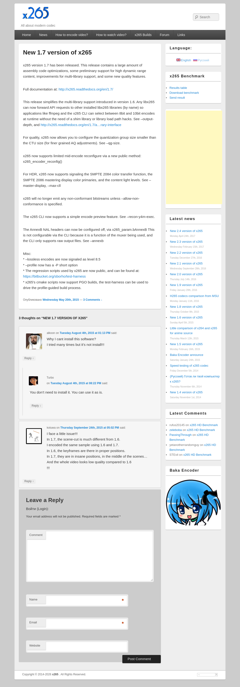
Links (181, 35)
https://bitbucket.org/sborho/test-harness (54, 276)
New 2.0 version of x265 (186, 274)
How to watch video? (111, 35)
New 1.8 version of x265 (186, 306)
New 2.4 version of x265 (186, 231)
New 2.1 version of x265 (186, 263)
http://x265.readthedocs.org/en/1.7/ (86, 89)
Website (34, 645)
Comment (35, 535)
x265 (55, 674)
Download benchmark (184, 92)
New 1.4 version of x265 (186, 392)
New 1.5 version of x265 (186, 344)
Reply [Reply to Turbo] (36, 406)
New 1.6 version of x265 (186, 317)
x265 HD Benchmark (204, 425)
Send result (177, 97)
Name (33, 599)
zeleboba (175, 430)
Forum (164, 35)
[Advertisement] (194, 157)
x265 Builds (143, 35)
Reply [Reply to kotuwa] (29, 481)
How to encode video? (72, 35)
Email (33, 622)
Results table (178, 88)
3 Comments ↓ (92, 299)
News (43, 35)
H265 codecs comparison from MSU (194, 296)
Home (26, 35)
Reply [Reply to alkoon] (29, 358)
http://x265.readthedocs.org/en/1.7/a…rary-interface (81, 125)
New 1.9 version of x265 (186, 285)
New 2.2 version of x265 (186, 252)
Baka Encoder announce (186, 355)
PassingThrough (180, 435)
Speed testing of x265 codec (189, 365)
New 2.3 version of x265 (186, 241)
